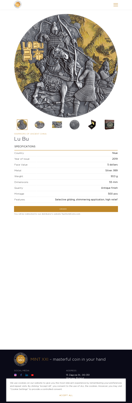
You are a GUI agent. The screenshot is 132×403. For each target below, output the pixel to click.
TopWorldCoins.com (71, 214)
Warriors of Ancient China (30, 134)
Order (63, 209)
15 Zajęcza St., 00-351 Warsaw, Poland (78, 376)
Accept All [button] (66, 395)
